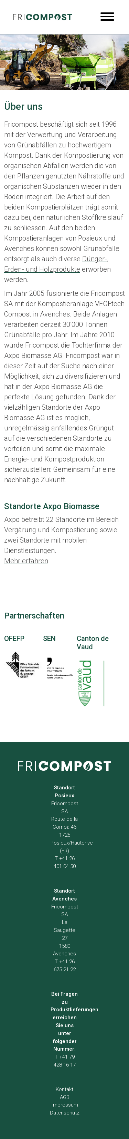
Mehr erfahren (26, 561)
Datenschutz (64, 1113)
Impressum (64, 1105)
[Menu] (107, 17)
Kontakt (64, 1089)
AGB (64, 1097)
